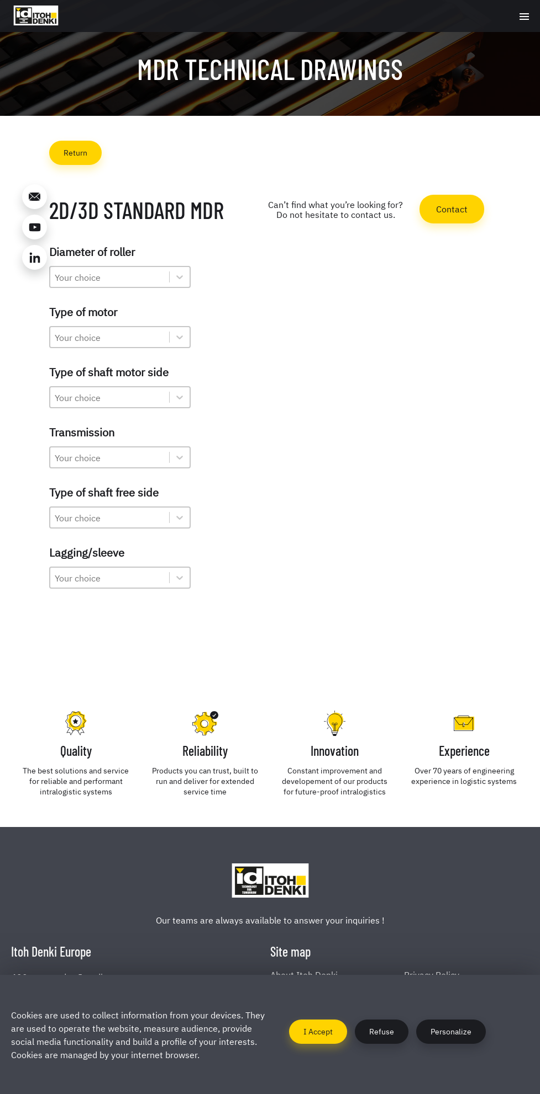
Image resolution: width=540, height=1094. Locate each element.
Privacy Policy (431, 974)
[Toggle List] (180, 276)
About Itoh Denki (304, 974)
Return (75, 152)
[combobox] (110, 277)
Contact (452, 208)
